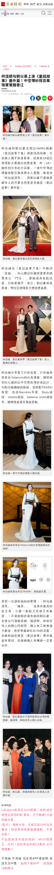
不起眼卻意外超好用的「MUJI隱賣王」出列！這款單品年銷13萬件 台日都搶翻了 (27, 844)
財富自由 (48, 4)
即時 (26, 4)
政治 (39, 4)
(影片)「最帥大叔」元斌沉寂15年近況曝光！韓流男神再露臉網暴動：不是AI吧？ (27, 829)
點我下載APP (30, 863)
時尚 (5, 66)
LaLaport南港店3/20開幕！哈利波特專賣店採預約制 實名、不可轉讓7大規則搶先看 (27, 814)
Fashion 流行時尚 (23, 66)
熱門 (32, 4)
